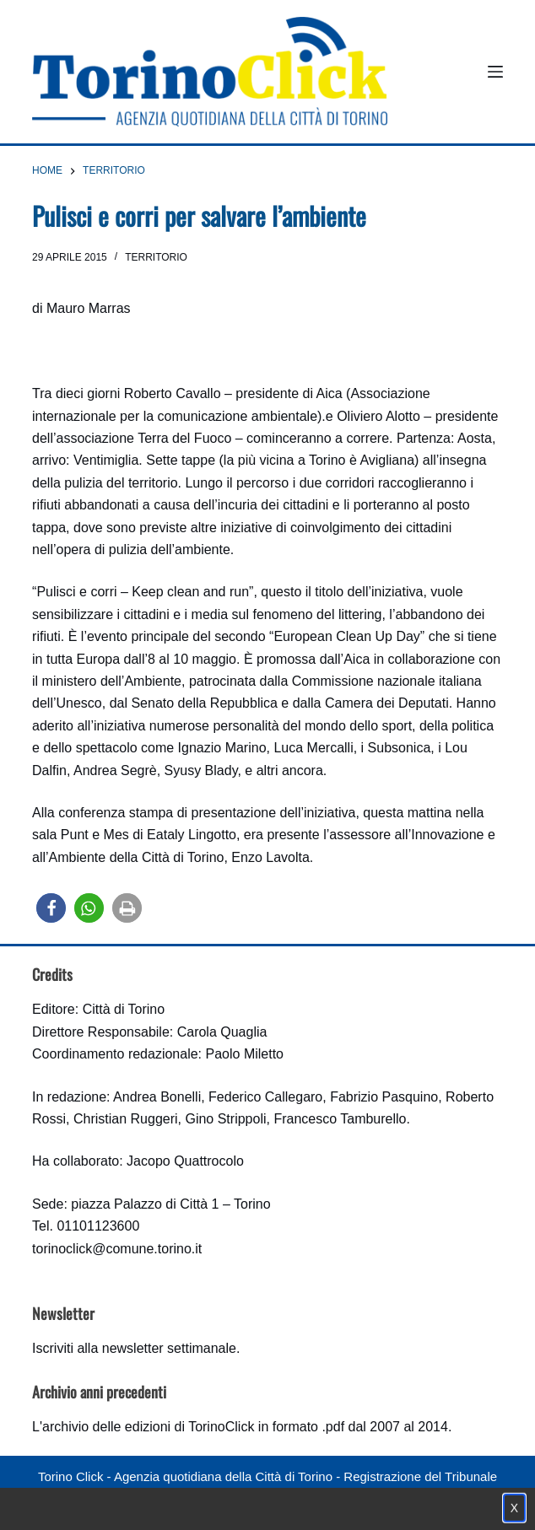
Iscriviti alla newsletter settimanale (134, 1348)
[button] (51, 908)
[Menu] (495, 71)
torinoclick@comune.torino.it (117, 1249)
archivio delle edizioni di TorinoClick (148, 1427)
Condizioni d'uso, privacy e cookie (205, 1509)
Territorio (156, 257)
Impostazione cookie (367, 1509)
